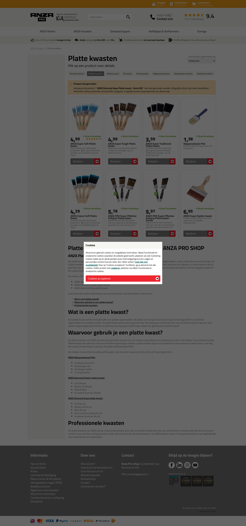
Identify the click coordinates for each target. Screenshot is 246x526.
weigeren (115, 268)
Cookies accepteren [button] (99, 278)
